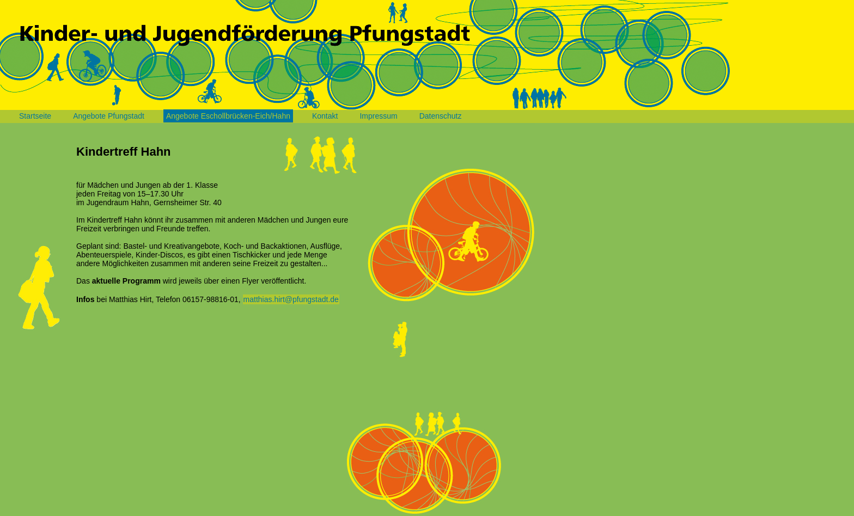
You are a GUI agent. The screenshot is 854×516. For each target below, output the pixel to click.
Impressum (378, 116)
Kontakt (325, 116)
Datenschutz (440, 116)
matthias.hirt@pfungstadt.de (291, 299)
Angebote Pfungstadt (108, 116)
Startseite (35, 116)
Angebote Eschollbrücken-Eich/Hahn (228, 116)
